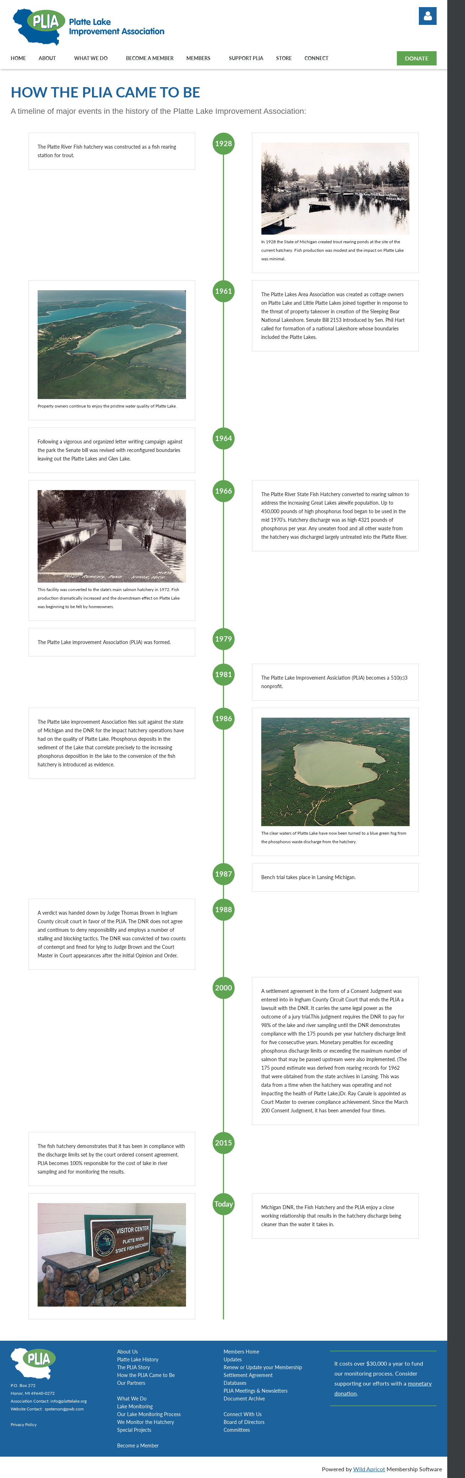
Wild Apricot (369, 1469)
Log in (428, 16)
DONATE (416, 58)
